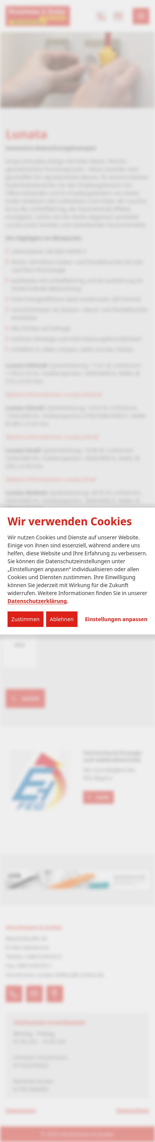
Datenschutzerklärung (37, 601)
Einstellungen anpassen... (116, 619)
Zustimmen (25, 619)
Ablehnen (62, 619)
